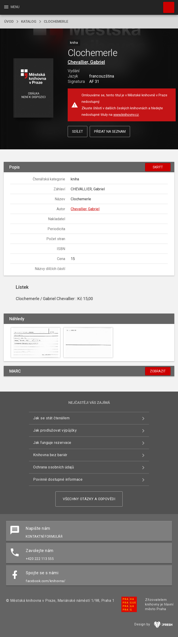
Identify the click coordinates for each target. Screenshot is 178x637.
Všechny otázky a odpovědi (89, 499)
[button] (33, 88)
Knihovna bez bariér (50, 455)
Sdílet (77, 131)
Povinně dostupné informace (58, 479)
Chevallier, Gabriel (86, 62)
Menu (11, 7)
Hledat (166, 5)
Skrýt (158, 167)
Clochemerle (56, 21)
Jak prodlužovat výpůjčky (55, 430)
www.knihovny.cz (126, 115)
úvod (9, 21)
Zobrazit (158, 371)
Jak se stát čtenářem (51, 418)
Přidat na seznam (110, 131)
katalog (28, 21)
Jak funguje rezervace (52, 442)
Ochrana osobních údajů (53, 467)
